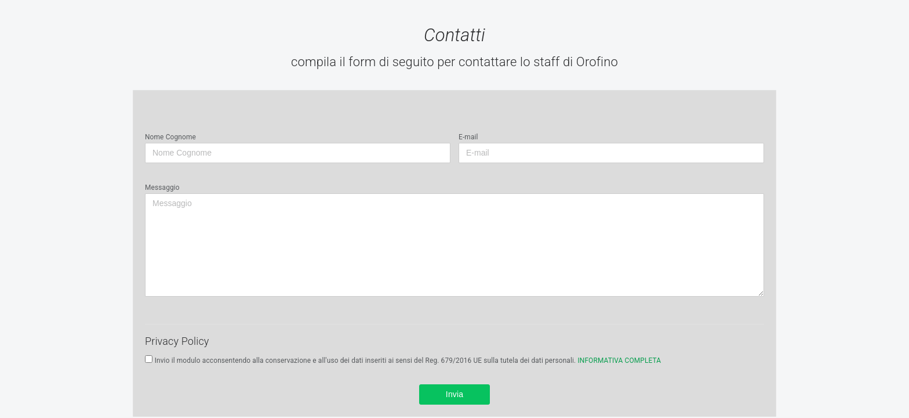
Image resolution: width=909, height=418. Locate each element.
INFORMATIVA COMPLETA (619, 360)
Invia (455, 394)
